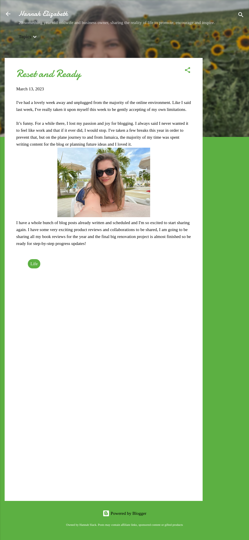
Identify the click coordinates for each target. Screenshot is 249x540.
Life (34, 263)
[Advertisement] (225, 145)
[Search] (240, 16)
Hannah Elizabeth (43, 14)
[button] (187, 71)
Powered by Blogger (124, 513)
